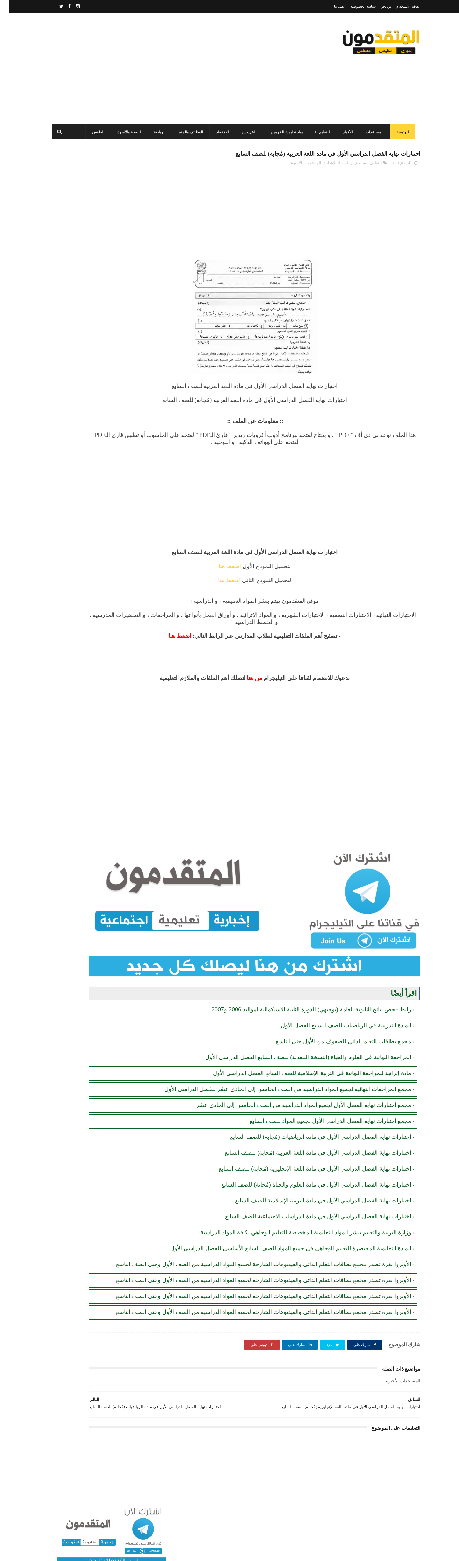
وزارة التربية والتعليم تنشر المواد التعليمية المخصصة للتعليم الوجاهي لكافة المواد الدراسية (296, 1217)
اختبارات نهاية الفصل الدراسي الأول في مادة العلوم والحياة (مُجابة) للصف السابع (307, 1169)
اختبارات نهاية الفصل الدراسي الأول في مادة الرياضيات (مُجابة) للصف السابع (311, 1122)
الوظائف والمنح (187, 132)
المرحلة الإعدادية (327, 177)
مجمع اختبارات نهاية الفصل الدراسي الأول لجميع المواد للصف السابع (321, 1106)
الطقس (94, 132)
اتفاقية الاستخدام (399, 6)
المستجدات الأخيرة (297, 177)
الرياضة (156, 132)
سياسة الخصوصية (354, 6)
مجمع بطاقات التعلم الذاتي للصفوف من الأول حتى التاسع (334, 1019)
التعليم (320, 132)
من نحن (376, 6)
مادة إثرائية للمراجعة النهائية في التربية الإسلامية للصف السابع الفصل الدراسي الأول (303, 1050)
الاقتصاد (218, 132)
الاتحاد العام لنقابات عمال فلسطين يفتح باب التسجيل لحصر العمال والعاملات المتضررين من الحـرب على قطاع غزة (88, 477)
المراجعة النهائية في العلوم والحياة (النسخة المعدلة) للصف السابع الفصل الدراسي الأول (299, 1034)
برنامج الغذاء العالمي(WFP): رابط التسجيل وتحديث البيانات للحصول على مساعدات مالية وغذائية (88, 303)
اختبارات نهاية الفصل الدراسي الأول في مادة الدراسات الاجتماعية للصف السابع (309, 1201)
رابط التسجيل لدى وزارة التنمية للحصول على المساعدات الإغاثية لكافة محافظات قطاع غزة (87, 332)
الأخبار (344, 132)
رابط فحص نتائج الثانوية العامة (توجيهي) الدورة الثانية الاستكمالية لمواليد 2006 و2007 (302, 987)
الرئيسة (399, 132)
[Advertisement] (164, 68)
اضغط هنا (265, 580)
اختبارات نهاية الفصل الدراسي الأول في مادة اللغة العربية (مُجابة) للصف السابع (308, 1138)
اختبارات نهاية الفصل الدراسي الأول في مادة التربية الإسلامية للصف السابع (314, 1185)
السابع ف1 (351, 177)
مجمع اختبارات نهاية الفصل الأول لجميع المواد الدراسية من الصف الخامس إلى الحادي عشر (294, 1090)
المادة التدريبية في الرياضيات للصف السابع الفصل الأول (337, 1003)
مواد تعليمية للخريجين (283, 132)
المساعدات (371, 132)
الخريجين (245, 132)
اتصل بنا (330, 6)
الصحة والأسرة (125, 132)
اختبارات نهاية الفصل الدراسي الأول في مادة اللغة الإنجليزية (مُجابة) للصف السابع (305, 1154)
